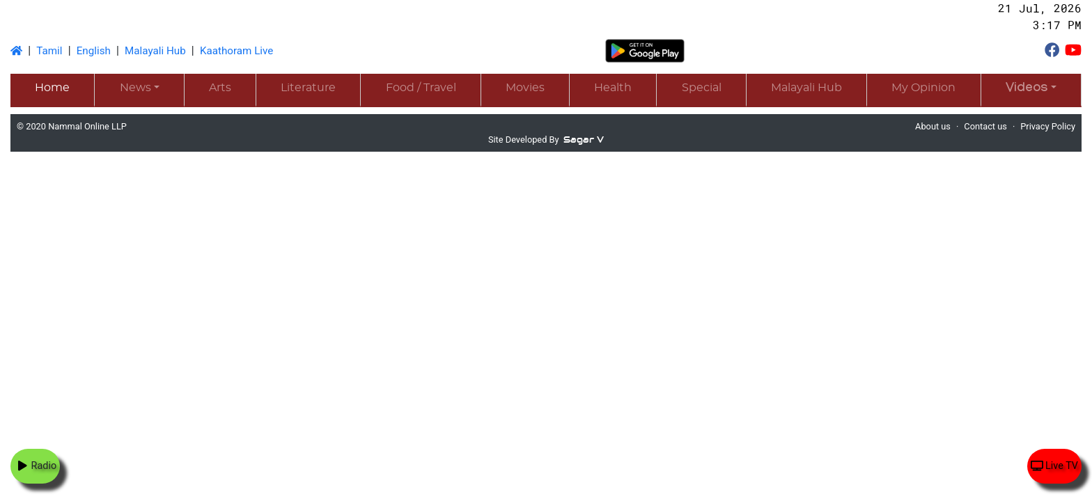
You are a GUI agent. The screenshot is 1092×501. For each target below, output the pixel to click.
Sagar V (583, 139)
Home (52, 87)
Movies (525, 87)
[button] (1031, 89)
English (94, 51)
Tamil (49, 51)
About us (933, 126)
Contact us (985, 126)
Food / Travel (421, 87)
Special (702, 87)
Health (613, 87)
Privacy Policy (1047, 126)
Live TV (1054, 466)
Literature (308, 87)
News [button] (135, 87)
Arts (220, 87)
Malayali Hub (155, 51)
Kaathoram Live (236, 51)
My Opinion (923, 87)
